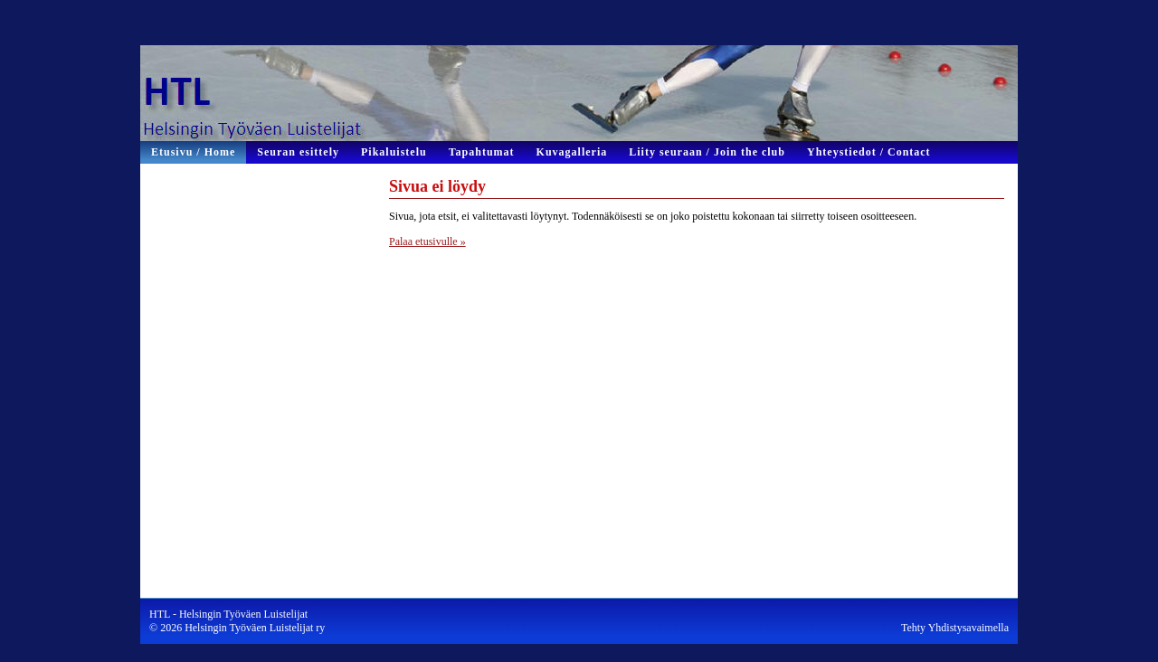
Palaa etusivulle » (427, 241)
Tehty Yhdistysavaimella (955, 627)
